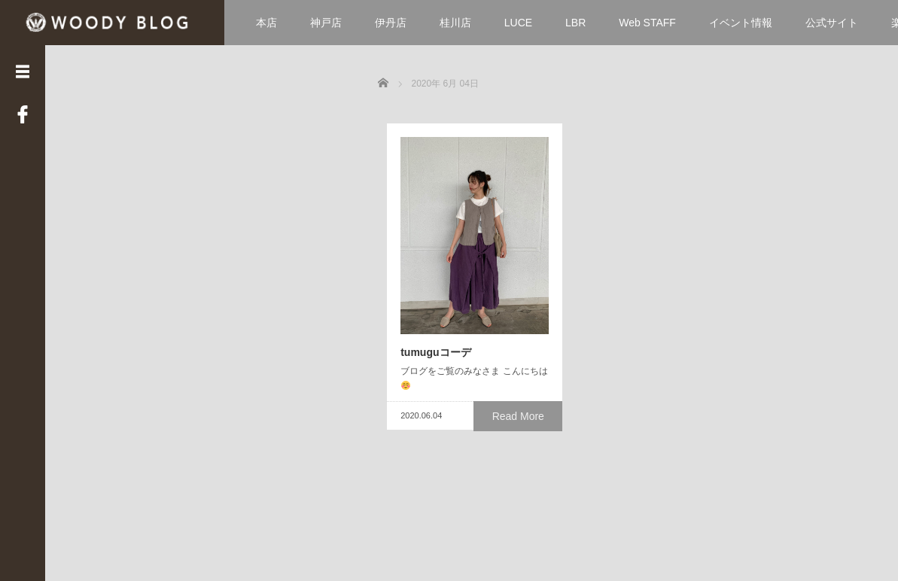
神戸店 (326, 23)
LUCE (518, 23)
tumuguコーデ (426, 415)
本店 (266, 23)
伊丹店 (390, 23)
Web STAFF (647, 23)
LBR (575, 23)
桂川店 (455, 23)
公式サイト (831, 23)
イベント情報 (740, 23)
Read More (521, 464)
